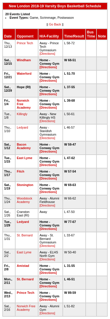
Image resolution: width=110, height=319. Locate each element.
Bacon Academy (24, 146)
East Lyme (24, 158)
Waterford (24, 73)
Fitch (20, 171)
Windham (24, 60)
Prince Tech (25, 43)
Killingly (22, 114)
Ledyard (22, 127)
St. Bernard (25, 235)
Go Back (55, 24)
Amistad (23, 265)
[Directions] (47, 53)
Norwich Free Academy (26, 307)
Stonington (25, 185)
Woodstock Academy (24, 200)
